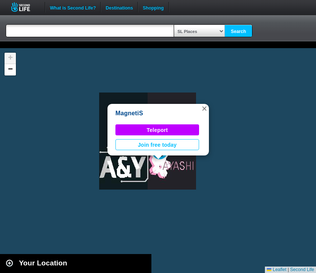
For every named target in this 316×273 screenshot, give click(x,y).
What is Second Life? (73, 7)
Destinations (119, 7)
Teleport (157, 130)
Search (238, 31)
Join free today (157, 145)
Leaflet (276, 269)
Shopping (153, 7)
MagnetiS (129, 113)
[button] (204, 108)
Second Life (25, 7)
